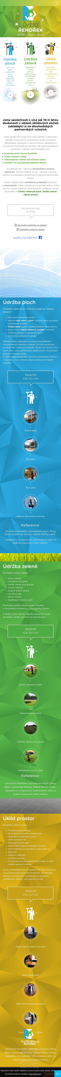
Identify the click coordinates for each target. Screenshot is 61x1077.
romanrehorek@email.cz (32, 1063)
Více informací (35, 1074)
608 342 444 (30, 436)
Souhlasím (49, 1074)
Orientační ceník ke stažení (32, 230)
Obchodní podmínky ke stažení (32, 225)
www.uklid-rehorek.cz (29, 1065)
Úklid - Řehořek (33, 1067)
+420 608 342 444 (32, 1061)
